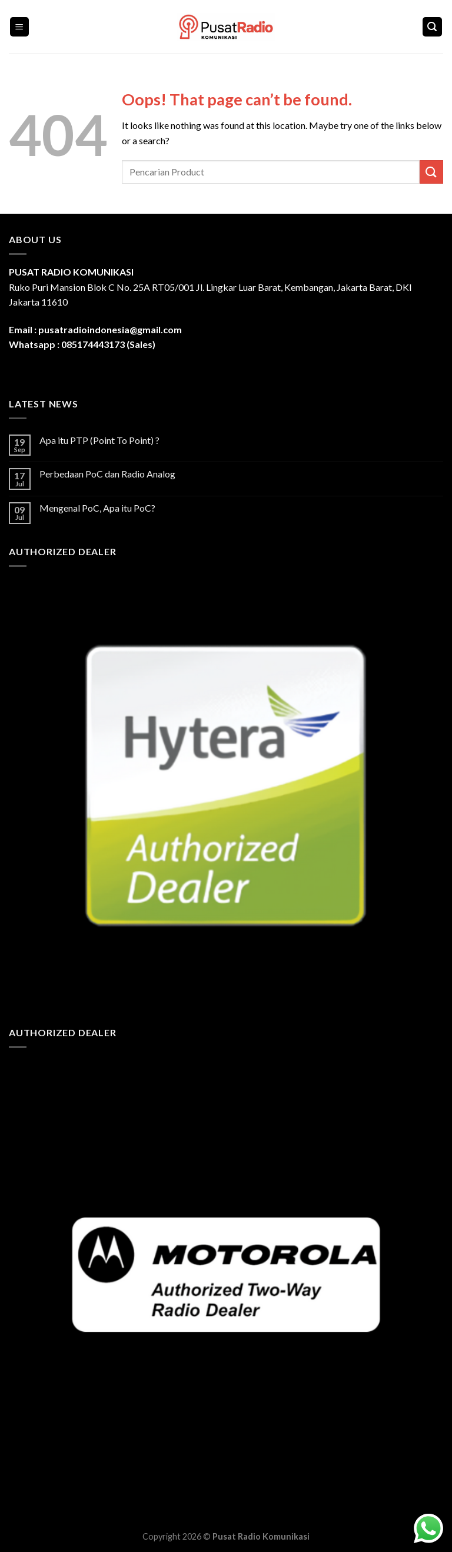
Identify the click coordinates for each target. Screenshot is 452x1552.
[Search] (433, 27)
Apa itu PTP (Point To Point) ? (99, 440)
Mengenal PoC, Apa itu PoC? (97, 507)
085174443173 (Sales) (108, 344)
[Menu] (19, 27)
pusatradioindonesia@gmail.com (110, 329)
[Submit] (431, 171)
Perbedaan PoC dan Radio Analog (107, 473)
